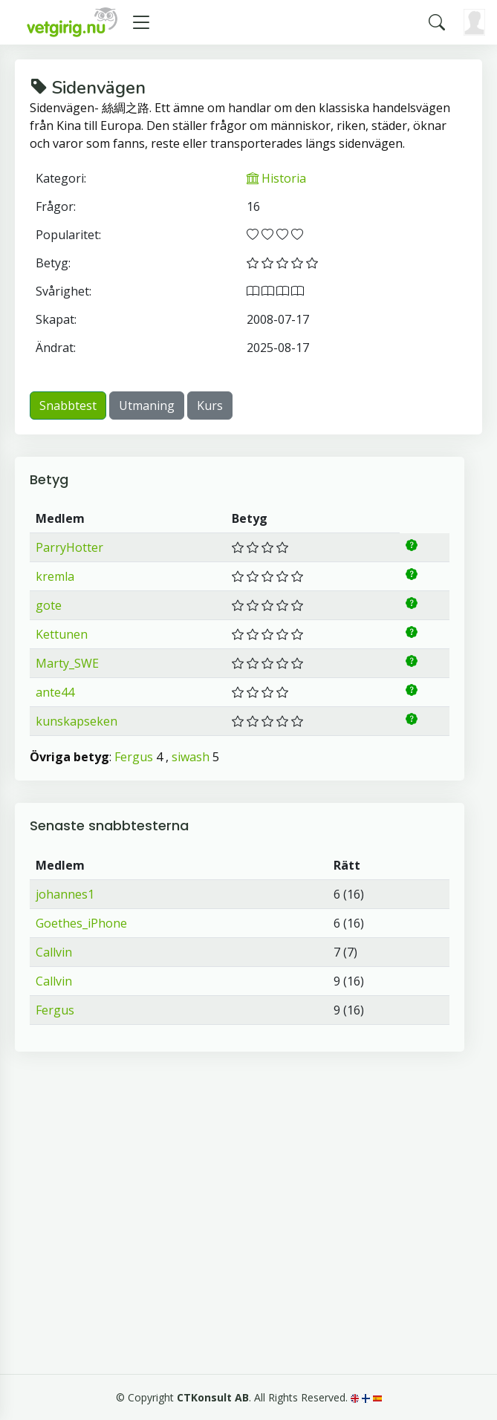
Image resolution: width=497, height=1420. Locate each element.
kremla (55, 576)
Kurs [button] (210, 405)
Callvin (54, 952)
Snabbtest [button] (68, 405)
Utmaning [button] (147, 405)
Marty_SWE (67, 663)
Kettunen (62, 634)
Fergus (133, 757)
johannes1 (65, 894)
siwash (190, 757)
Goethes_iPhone (81, 923)
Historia (276, 178)
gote (49, 605)
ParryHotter (69, 547)
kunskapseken (76, 721)
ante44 (55, 692)
